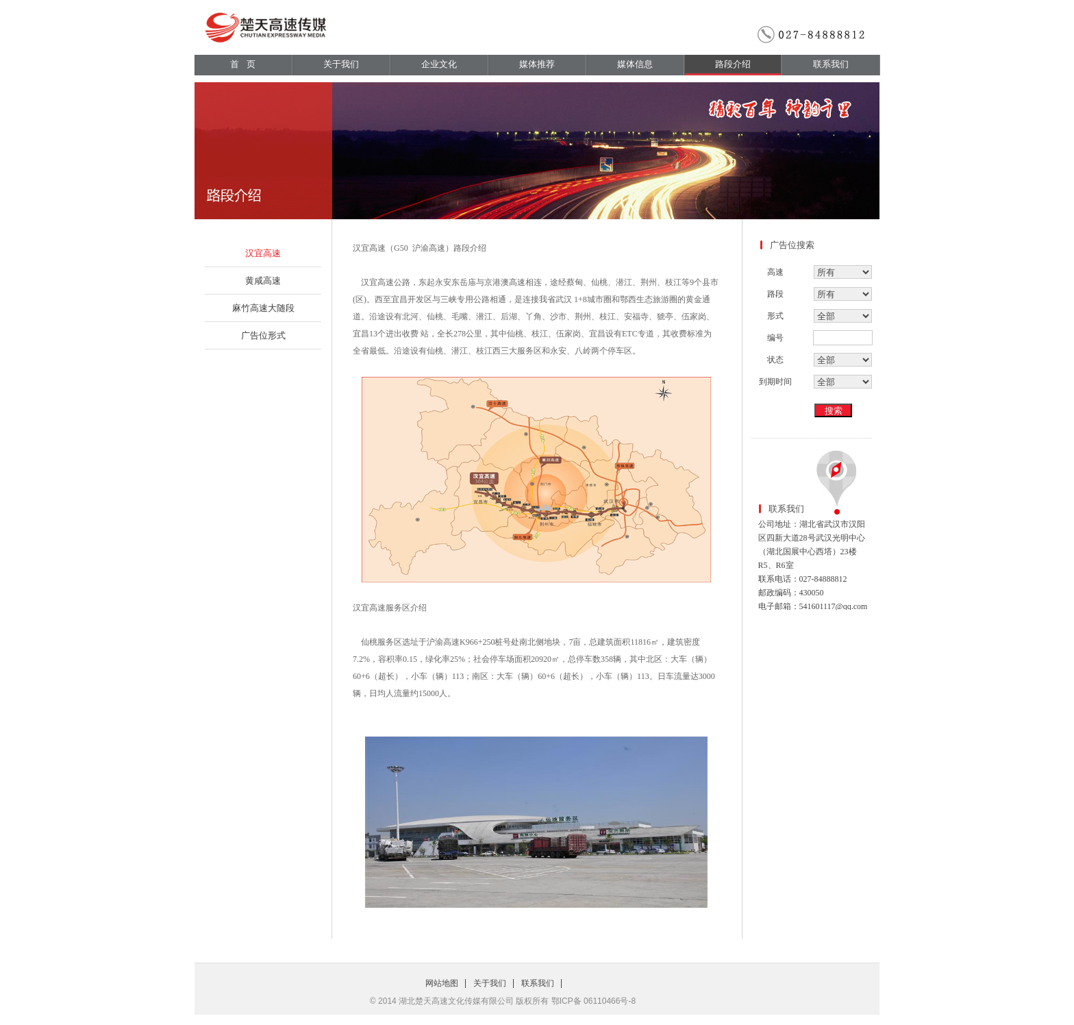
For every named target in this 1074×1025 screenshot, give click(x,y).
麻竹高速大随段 (263, 308)
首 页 (242, 64)
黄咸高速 (263, 280)
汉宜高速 (263, 253)
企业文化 (439, 64)
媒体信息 (635, 64)
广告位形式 (263, 335)
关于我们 (341, 64)
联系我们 (831, 64)
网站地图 (441, 983)
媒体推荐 (537, 64)
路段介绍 (733, 64)
